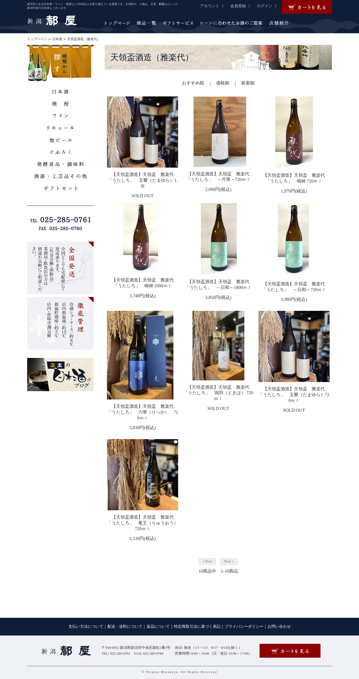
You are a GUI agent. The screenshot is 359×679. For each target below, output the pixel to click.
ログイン (269, 6)
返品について (158, 626)
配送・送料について (124, 626)
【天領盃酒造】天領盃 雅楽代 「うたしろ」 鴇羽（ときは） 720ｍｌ (218, 393)
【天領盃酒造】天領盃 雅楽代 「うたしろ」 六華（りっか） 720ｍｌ (142, 412)
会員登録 (243, 6)
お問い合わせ (279, 626)
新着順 (248, 83)
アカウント (214, 6)
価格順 (222, 83)
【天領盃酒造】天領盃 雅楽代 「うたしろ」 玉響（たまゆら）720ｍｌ (293, 394)
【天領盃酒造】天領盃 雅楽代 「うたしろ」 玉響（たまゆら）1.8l (143, 180)
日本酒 (57, 39)
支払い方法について (85, 626)
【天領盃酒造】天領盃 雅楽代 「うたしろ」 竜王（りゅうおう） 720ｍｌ (142, 523)
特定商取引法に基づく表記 (197, 626)
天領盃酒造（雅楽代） (83, 39)
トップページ (37, 39)
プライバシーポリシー (244, 626)
